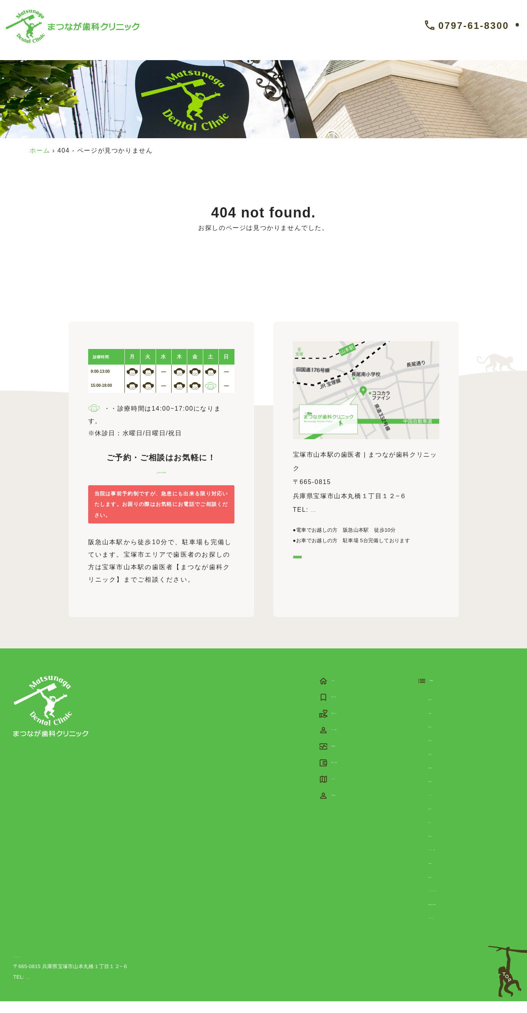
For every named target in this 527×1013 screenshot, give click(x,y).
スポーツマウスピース (462, 900)
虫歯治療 (442, 764)
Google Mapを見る (328, 566)
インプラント (449, 805)
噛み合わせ (445, 887)
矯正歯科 (442, 846)
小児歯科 (442, 723)
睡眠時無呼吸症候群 (459, 914)
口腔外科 (442, 750)
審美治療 (442, 736)
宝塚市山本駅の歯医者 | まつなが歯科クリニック (69, 967)
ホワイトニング (452, 928)
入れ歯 (438, 832)
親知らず (442, 818)
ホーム (40, 150)
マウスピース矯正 (455, 859)
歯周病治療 (445, 777)
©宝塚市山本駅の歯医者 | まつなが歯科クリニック (451, 989)
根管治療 (442, 791)
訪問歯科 (442, 873)
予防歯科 (442, 709)
